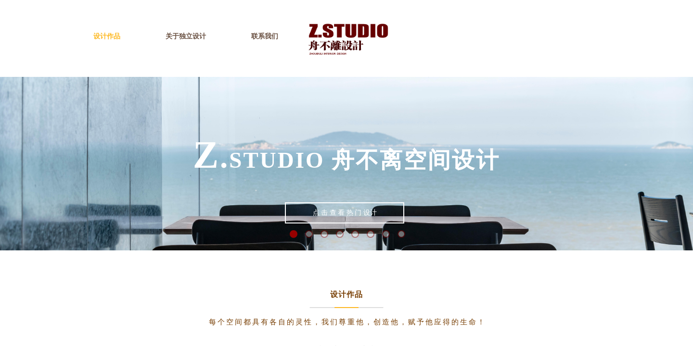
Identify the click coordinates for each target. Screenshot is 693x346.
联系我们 (264, 36)
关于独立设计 (186, 36)
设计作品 (106, 36)
